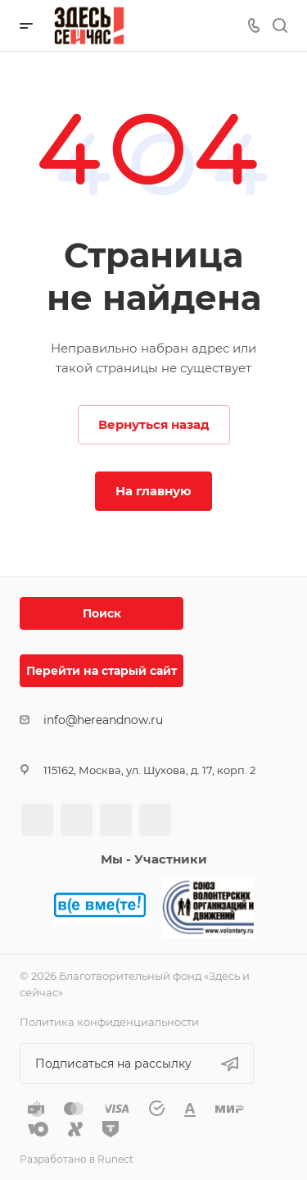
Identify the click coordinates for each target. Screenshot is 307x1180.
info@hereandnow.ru (103, 720)
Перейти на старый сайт (101, 670)
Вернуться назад (154, 424)
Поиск (102, 613)
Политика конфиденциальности (109, 1021)
